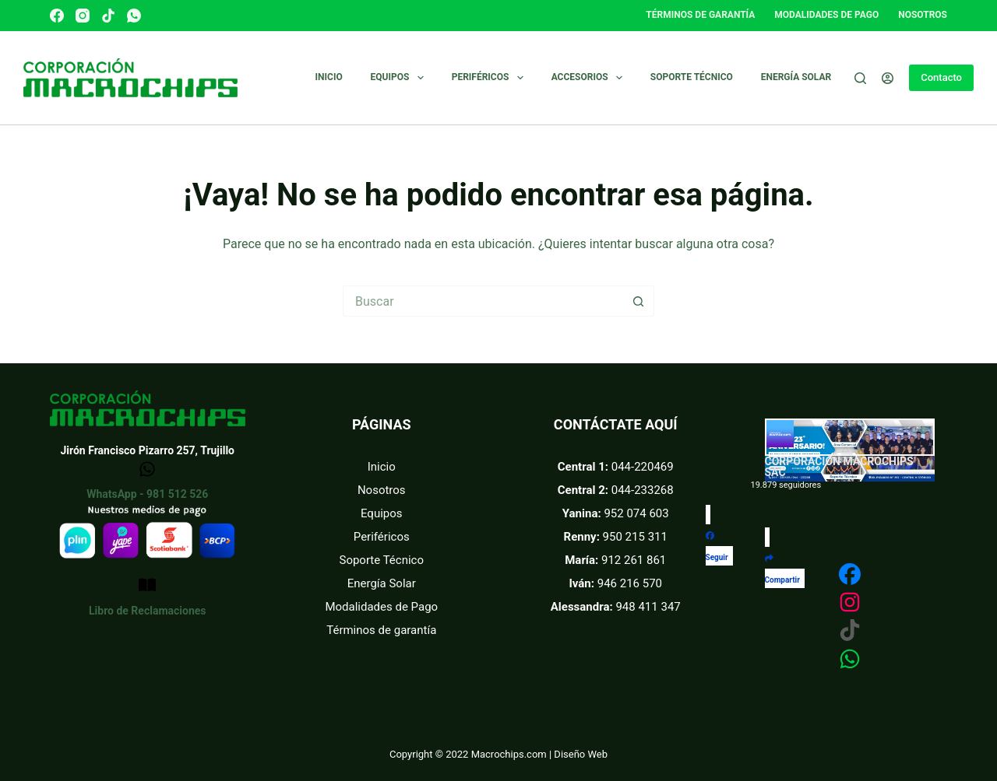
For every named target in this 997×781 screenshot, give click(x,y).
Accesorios (590, 77)
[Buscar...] (483, 301)
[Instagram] (83, 16)
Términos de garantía (700, 14)
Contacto (941, 77)
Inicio (329, 77)
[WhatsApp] (134, 16)
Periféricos (491, 77)
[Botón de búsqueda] (638, 301)
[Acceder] (887, 78)
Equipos (400, 77)
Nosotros (922, 14)
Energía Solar (796, 77)
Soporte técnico (691, 77)
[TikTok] (108, 16)
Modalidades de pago (826, 14)
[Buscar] (860, 78)
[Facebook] (57, 16)
